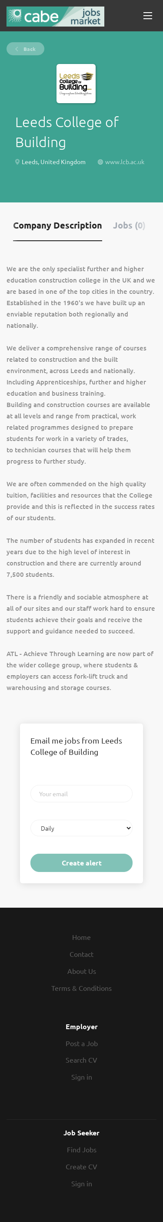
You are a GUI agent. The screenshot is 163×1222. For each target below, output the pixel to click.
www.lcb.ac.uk (124, 161)
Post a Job (82, 1043)
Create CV (81, 1166)
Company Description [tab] (57, 225)
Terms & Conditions (81, 987)
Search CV (81, 1059)
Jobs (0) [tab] (129, 225)
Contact (81, 953)
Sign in (81, 1076)
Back (29, 48)
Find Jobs (81, 1149)
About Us (81, 970)
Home (81, 936)
